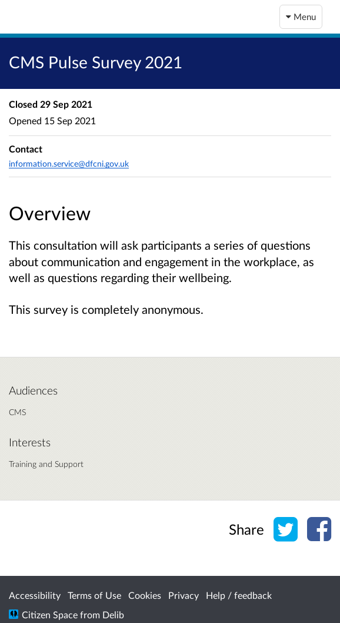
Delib (113, 614)
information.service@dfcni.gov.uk (69, 163)
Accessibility (35, 595)
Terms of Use (94, 595)
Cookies (144, 595)
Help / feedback (239, 595)
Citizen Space (50, 614)
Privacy (183, 595)
